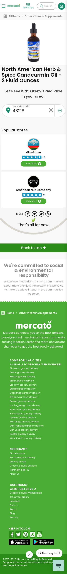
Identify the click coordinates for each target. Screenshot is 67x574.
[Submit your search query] (41, 6)
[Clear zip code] (50, 110)
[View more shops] (28, 6)
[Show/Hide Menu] (3, 5)
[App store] (19, 542)
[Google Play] (43, 542)
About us (14, 473)
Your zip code (21, 106)
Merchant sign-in (19, 469)
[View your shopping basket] (61, 6)
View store (33, 163)
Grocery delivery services (23, 465)
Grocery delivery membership (26, 492)
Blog (12, 513)
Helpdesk (15, 501)
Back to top (33, 247)
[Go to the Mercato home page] (14, 5)
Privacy (14, 505)
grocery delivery (24, 368)
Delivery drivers (18, 461)
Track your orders (19, 496)
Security (14, 517)
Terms (13, 509)
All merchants (17, 453)
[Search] (46, 6)
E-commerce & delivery (22, 457)
